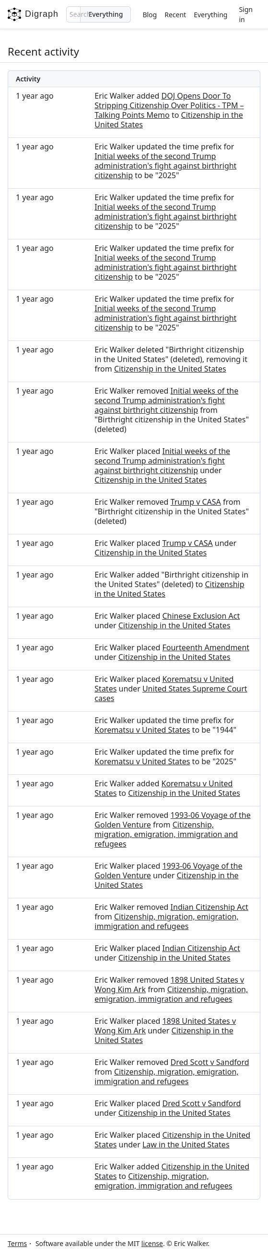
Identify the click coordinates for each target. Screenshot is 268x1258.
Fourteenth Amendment (205, 647)
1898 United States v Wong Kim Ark (165, 1026)
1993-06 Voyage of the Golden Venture (168, 871)
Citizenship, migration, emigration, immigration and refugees (166, 834)
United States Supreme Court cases (170, 693)
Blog (149, 14)
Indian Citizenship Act (209, 907)
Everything (210, 14)
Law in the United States (186, 1144)
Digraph (33, 14)
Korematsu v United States (142, 730)
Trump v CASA (196, 502)
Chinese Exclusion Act (201, 616)
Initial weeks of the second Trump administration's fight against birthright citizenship (165, 166)
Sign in (246, 14)
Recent (175, 14)
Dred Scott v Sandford (210, 1062)
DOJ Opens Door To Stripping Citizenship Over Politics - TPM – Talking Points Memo (169, 105)
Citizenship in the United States (170, 368)
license (152, 1243)
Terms (17, 1243)
